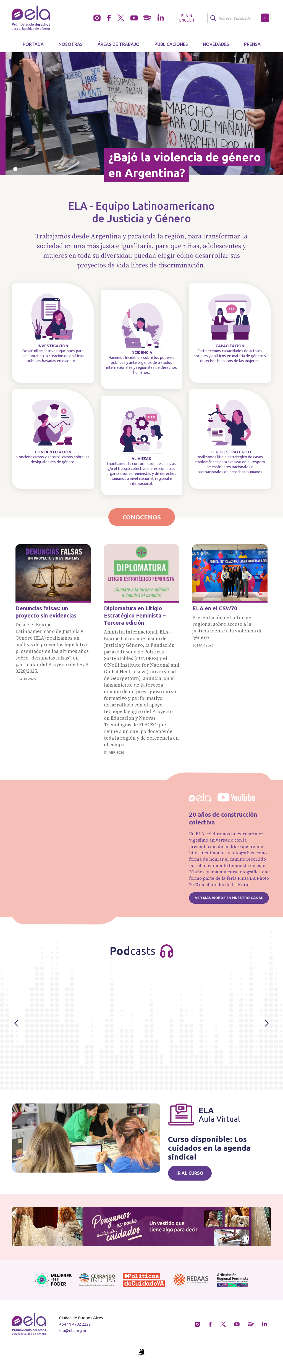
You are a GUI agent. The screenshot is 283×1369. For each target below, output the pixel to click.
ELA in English (186, 18)
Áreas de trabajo (119, 44)
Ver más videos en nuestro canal (229, 898)
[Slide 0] (15, 169)
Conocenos (141, 517)
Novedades (216, 44)
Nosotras (71, 44)
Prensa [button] (252, 44)
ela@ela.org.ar (73, 1330)
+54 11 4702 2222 (75, 1324)
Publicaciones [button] (171, 44)
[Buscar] (235, 18)
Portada (33, 44)
